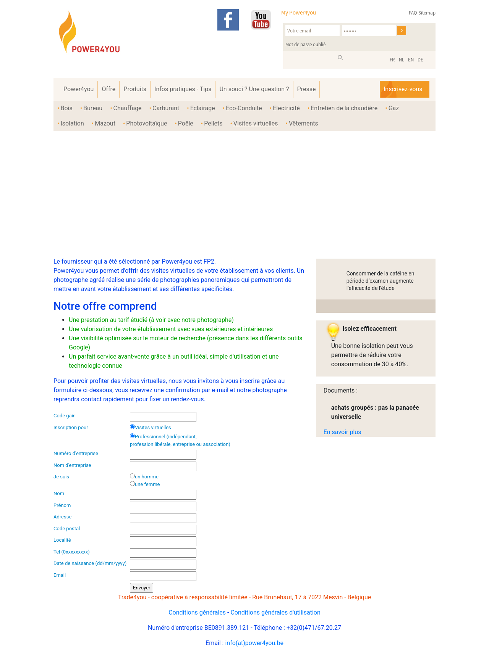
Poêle (185, 123)
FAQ (413, 13)
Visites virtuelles (255, 123)
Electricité (286, 108)
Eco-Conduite (244, 108)
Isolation (72, 123)
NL (401, 59)
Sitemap (427, 13)
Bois (66, 108)
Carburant (165, 108)
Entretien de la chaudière (344, 108)
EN (411, 59)
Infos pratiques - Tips (182, 89)
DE (420, 59)
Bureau (92, 108)
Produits (134, 89)
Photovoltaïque (146, 123)
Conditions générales (197, 612)
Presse (306, 89)
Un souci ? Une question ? (254, 89)
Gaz (394, 108)
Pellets (213, 123)
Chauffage (127, 108)
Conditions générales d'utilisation (275, 612)
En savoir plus (342, 432)
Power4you (78, 89)
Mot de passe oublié (305, 44)
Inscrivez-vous (403, 89)
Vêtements (303, 123)
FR (392, 59)
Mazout (105, 123)
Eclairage (202, 108)
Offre (108, 89)
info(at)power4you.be (254, 643)
